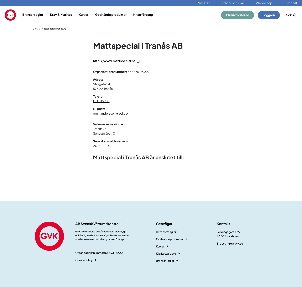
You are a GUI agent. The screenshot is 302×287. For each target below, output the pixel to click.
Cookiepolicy (83, 260)
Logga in (269, 15)
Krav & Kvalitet (61, 15)
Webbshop (264, 3)
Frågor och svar (233, 3)
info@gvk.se (235, 243)
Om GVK (291, 3)
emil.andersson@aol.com (112, 113)
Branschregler (32, 15)
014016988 (101, 101)
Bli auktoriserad (237, 15)
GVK (35, 28)
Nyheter (204, 3)
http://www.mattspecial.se (114, 61)
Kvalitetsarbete (166, 253)
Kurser (83, 15)
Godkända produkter (111, 15)
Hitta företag (143, 15)
